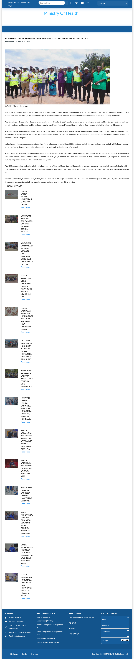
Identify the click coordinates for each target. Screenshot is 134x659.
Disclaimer (14, 654)
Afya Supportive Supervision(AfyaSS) (45, 619)
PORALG (72, 623)
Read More (25, 207)
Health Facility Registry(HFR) (48, 642)
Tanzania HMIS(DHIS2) (46, 638)
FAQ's (24, 654)
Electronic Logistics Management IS (50, 626)
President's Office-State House (81, 617)
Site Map (34, 654)
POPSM (72, 628)
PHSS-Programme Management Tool (49, 633)
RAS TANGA (74, 634)
